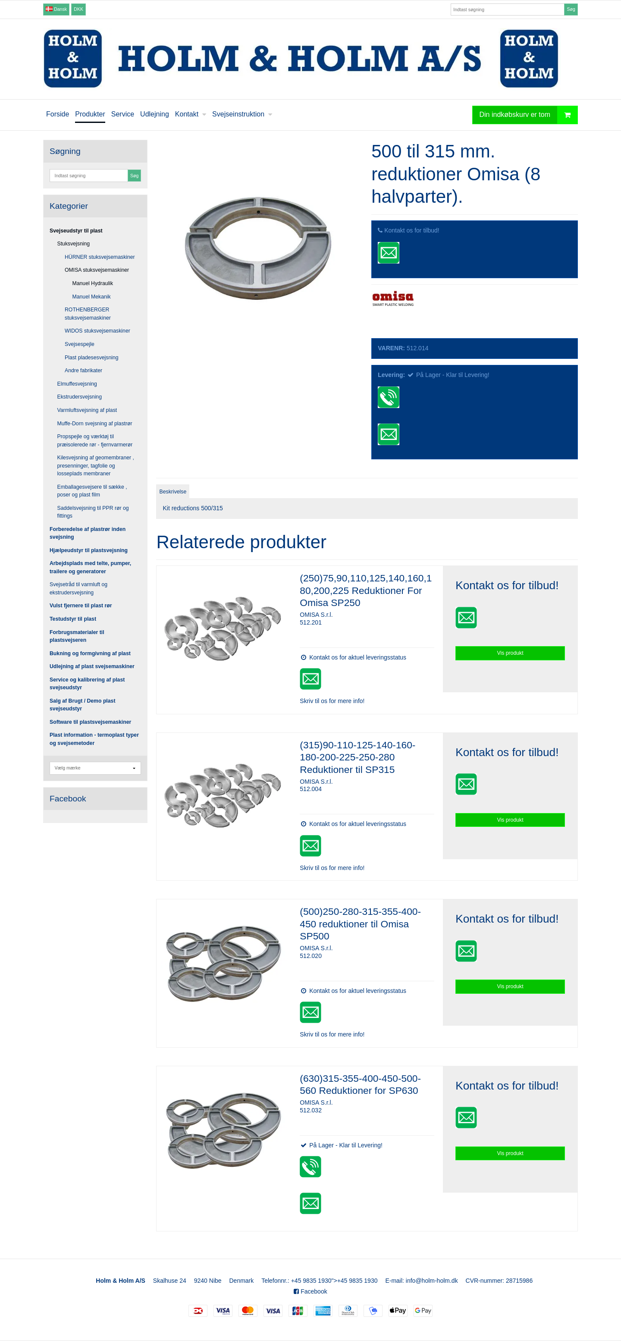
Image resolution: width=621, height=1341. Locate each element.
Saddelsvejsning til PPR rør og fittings (93, 512)
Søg (571, 9)
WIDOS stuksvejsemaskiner (97, 331)
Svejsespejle (79, 344)
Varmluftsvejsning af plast (87, 410)
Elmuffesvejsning (77, 384)
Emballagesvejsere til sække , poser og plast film (92, 491)
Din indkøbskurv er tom (529, 115)
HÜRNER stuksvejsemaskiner (100, 257)
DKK (78, 9)
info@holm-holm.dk (432, 1280)
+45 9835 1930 (311, 1280)
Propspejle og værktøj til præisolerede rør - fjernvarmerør (95, 440)
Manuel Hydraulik (92, 283)
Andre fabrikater (83, 370)
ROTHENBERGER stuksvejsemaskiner (88, 313)
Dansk (56, 9)
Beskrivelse (173, 492)
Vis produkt (510, 653)
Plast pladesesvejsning (92, 358)
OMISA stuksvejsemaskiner (97, 270)
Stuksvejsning (73, 244)
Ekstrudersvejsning (79, 397)
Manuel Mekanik (91, 297)
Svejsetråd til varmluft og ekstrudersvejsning (78, 588)
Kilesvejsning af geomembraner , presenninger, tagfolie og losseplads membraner (95, 466)
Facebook (310, 1291)
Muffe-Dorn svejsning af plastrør (94, 424)
